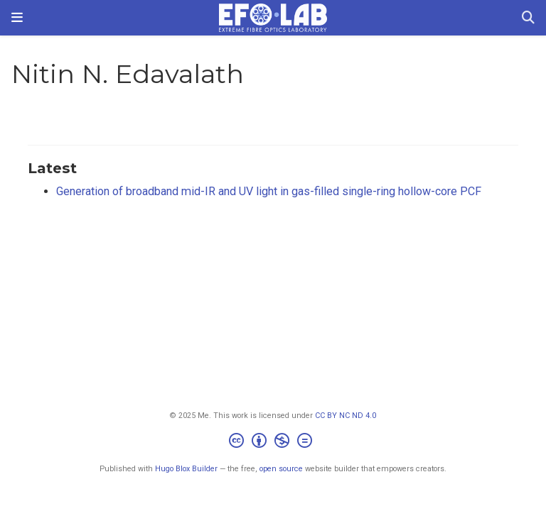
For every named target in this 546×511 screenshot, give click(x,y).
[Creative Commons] (273, 442)
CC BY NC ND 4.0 (345, 415)
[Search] (528, 18)
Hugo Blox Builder (186, 468)
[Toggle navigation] (17, 17)
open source (281, 468)
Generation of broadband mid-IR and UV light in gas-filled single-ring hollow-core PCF (268, 191)
